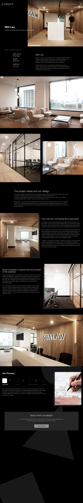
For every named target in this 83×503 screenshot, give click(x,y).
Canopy (7, 4)
